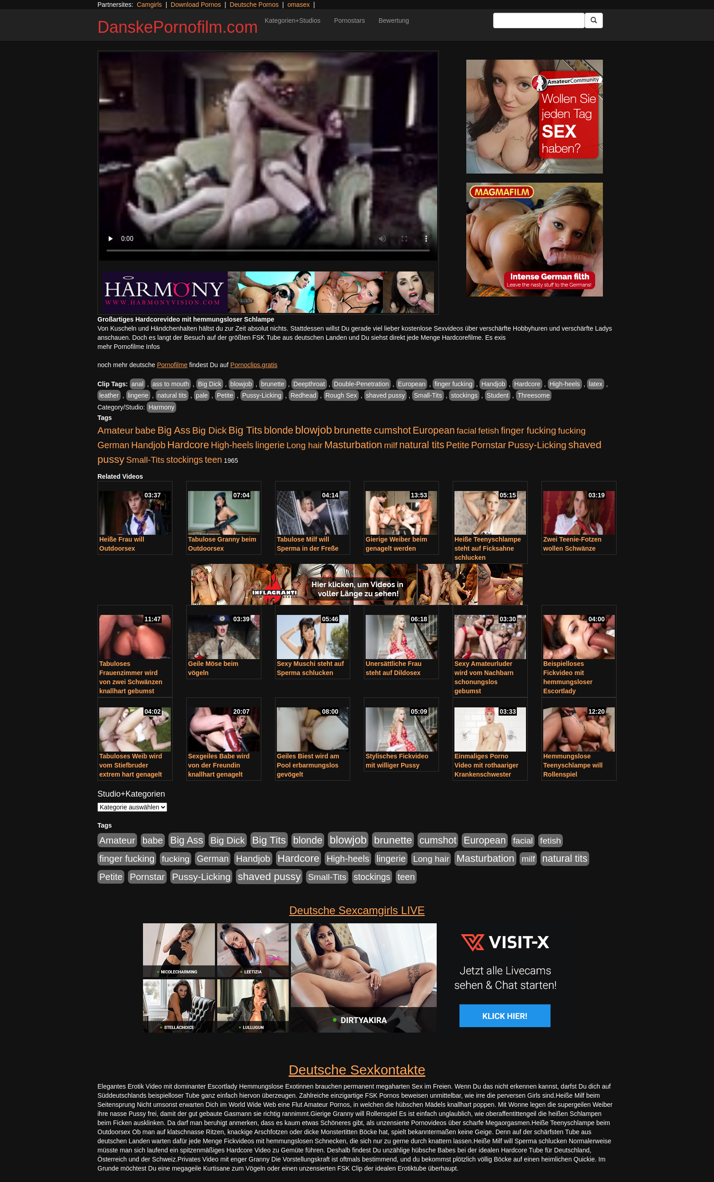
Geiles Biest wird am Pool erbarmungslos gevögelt (308, 765)
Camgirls (149, 4)
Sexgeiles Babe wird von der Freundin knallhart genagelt (219, 765)
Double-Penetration (361, 384)
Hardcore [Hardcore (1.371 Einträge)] (188, 444)
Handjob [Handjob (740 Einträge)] (148, 445)
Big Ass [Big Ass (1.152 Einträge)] (174, 430)
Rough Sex (341, 395)
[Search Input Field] (539, 20)
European (412, 384)
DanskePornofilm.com (177, 27)
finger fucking (453, 384)
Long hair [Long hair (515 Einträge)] (304, 445)
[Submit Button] (594, 20)
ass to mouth (171, 384)
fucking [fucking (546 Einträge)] (572, 430)
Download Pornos (196, 4)
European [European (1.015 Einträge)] (434, 430)
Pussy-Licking (261, 395)
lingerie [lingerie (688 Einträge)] (270, 445)
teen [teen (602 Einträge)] (213, 460)
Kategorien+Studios (293, 20)
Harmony (161, 407)
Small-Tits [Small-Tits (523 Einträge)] (145, 460)
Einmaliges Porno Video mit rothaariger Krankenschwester (486, 765)
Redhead (303, 395)
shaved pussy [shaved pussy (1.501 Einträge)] (269, 876)
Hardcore (527, 384)
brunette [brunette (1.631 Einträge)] (353, 430)
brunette (272, 384)
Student (498, 395)
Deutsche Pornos (254, 4)
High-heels (565, 384)
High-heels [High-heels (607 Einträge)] (232, 445)
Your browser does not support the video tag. (268, 156)
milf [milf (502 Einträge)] (391, 445)
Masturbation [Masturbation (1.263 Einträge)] (353, 444)
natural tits (172, 395)
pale (202, 395)
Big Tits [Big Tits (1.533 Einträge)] (245, 430)
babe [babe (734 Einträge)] (145, 430)
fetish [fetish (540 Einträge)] (488, 430)
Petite (225, 395)
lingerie (138, 395)
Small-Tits (428, 395)
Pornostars (349, 20)
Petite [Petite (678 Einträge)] (457, 445)
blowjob (241, 384)
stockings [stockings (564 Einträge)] (184, 460)
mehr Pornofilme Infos (128, 346)
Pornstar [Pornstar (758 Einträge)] (488, 445)
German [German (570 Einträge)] (113, 445)
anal (137, 384)
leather (109, 395)
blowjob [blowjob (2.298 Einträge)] (313, 430)
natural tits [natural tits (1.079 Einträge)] (421, 445)
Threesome (534, 395)
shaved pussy (385, 395)
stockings (464, 395)
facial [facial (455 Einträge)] (467, 430)
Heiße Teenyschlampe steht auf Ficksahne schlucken (487, 548)
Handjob (493, 384)
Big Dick (209, 384)
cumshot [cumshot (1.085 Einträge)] (392, 430)
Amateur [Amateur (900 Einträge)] (115, 430)
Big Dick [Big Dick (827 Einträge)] (209, 430)
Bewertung (393, 20)
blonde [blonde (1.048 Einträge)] (278, 430)
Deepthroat (309, 384)
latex (595, 384)
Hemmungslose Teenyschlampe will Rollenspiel (572, 765)
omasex (298, 4)
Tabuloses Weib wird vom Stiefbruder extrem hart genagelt (130, 765)
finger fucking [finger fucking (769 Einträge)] (528, 430)
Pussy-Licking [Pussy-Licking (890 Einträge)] (537, 445)
